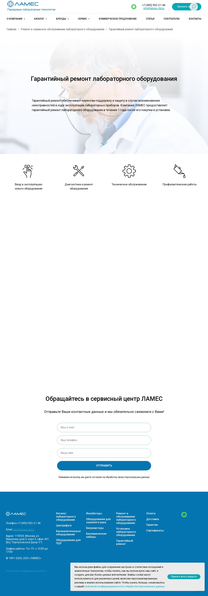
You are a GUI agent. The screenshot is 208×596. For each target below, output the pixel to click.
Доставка (152, 519)
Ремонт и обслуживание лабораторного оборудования (126, 518)
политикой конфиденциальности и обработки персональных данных (124, 586)
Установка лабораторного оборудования (126, 532)
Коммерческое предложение (118, 18)
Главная (11, 29)
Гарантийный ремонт (124, 542)
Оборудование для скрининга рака (98, 521)
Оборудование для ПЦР (68, 541)
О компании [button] (15, 18)
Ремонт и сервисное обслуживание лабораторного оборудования (62, 29)
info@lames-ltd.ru (153, 8)
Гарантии (152, 524)
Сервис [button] (82, 18)
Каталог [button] (39, 18)
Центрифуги (64, 525)
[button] (186, 7)
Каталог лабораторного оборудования (66, 516)
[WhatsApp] (184, 516)
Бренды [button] (61, 18)
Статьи (150, 18)
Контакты (195, 18)
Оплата (150, 513)
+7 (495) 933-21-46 (153, 5)
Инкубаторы (94, 513)
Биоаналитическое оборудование (68, 533)
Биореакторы (95, 528)
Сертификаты (155, 530)
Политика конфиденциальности (26, 571)
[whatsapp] (133, 6)
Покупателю (172, 18)
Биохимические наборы (96, 535)
